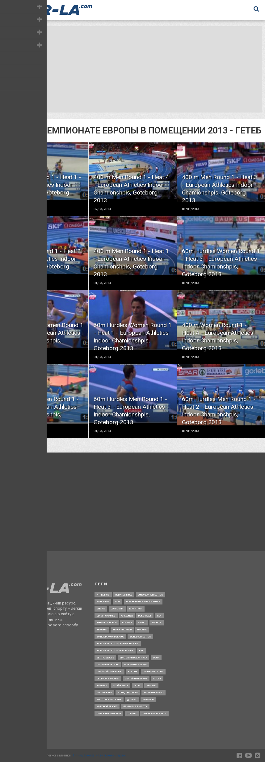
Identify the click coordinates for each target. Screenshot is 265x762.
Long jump (117, 608)
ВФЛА (156, 657)
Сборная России (153, 671)
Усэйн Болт (120, 685)
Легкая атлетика (108, 664)
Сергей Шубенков (136, 678)
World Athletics (140, 636)
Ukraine (142, 629)
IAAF (117, 601)
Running (127, 622)
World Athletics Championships (118, 643)
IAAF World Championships (143, 601)
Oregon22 (126, 615)
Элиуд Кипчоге (128, 692)
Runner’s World (106, 622)
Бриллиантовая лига (133, 657)
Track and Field (122, 629)
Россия (132, 671)
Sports (157, 622)
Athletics (103, 594)
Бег (141, 650)
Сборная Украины (108, 678)
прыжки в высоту (135, 706)
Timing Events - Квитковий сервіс (99, 755)
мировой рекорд (107, 706)
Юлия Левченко (153, 692)
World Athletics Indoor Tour (115, 650)
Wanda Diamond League (110, 636)
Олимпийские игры (109, 671)
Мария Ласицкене (135, 664)
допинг (132, 699)
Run (159, 615)
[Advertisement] (131, 69)
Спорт (157, 678)
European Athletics (150, 594)
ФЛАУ (137, 685)
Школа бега (104, 692)
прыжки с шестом (109, 713)
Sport (142, 622)
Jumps (101, 608)
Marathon (135, 608)
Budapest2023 (124, 594)
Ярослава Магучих (109, 699)
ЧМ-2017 (151, 685)
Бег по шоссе (105, 657)
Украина (102, 685)
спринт (132, 713)
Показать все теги (154, 713)
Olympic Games (106, 615)
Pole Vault (144, 615)
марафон (148, 699)
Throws (102, 629)
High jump (103, 601)
